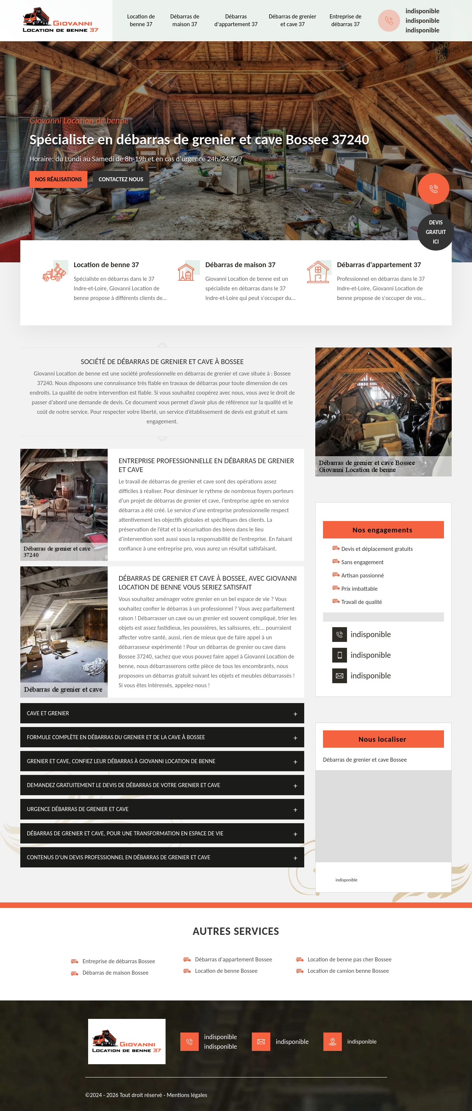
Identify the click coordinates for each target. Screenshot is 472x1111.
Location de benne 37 (141, 20)
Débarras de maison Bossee (109, 972)
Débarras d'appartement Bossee (227, 959)
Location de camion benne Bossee (342, 971)
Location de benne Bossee (220, 971)
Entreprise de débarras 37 (346, 20)
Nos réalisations (58, 179)
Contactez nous (121, 179)
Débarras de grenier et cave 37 (292, 20)
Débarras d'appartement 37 (236, 20)
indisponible (423, 11)
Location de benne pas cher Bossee (343, 959)
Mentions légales (187, 1094)
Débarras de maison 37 (184, 20)
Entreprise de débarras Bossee (112, 961)
